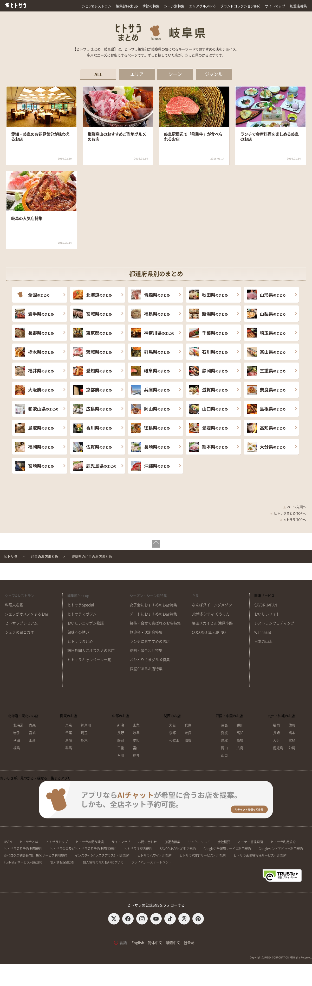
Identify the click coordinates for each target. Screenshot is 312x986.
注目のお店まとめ (44, 556)
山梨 (136, 725)
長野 (120, 732)
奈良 (188, 732)
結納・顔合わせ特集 (146, 650)
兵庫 (188, 725)
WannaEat (262, 632)
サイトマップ (275, 6)
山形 (32, 740)
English (138, 943)
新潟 (120, 725)
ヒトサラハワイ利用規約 (154, 855)
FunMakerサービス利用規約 (23, 862)
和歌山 (174, 740)
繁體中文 (173, 943)
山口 (224, 755)
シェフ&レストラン (96, 6)
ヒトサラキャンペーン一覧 (89, 660)
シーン (175, 74)
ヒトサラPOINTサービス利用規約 (202, 855)
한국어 (189, 943)
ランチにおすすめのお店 (150, 641)
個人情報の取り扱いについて (103, 862)
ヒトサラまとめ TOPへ (288, 513)
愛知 (136, 740)
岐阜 (136, 732)
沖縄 (292, 748)
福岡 (276, 725)
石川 (120, 755)
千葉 (68, 732)
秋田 (16, 740)
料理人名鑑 (14, 605)
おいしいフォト (267, 614)
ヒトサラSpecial (80, 605)
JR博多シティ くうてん (211, 614)
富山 (136, 748)
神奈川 (86, 725)
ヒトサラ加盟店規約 (138, 848)
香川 (240, 725)
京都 (172, 732)
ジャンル (214, 74)
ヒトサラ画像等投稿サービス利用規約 (260, 855)
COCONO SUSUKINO (209, 632)
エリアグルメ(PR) (202, 6)
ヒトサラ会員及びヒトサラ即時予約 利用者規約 (83, 848)
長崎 (276, 732)
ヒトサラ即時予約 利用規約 (23, 848)
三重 (120, 748)
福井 (136, 755)
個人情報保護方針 (62, 862)
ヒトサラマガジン (81, 614)
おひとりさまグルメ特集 (150, 660)
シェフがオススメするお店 (27, 614)
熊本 (292, 732)
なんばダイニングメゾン (212, 605)
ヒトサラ (10, 556)
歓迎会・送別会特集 (146, 632)
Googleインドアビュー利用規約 (281, 848)
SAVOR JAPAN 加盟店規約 (178, 848)
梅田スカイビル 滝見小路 (212, 623)
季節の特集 (150, 6)
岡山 (224, 748)
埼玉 (84, 732)
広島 (240, 748)
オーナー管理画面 (250, 841)
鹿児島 (278, 748)
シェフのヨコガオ (19, 632)
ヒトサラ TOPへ (293, 519)
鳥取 (224, 740)
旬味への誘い (78, 632)
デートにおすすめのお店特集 (153, 614)
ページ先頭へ (294, 507)
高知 (240, 732)
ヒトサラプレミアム (21, 623)
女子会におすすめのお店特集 (153, 605)
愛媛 (224, 732)
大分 (276, 740)
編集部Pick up (127, 6)
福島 (16, 748)
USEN (8, 841)
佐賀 (292, 725)
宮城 (32, 732)
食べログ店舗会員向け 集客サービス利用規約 (35, 855)
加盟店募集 (298, 6)
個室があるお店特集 (146, 669)
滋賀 (188, 740)
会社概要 (224, 841)
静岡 (120, 740)
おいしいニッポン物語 (85, 623)
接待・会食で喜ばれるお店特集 (155, 623)
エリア (137, 74)
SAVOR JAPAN (265, 605)
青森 (32, 725)
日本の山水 (263, 641)
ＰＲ (195, 595)
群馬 (68, 748)
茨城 (68, 740)
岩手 (16, 732)
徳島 (224, 725)
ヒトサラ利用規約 (283, 841)
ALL (98, 74)
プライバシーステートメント (151, 862)
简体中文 (155, 943)
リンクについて (199, 841)
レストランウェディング (274, 623)
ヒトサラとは (29, 841)
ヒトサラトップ (57, 841)
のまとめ (38, 295)
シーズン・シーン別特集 (148, 595)
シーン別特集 (174, 6)
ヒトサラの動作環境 (90, 841)
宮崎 (292, 740)
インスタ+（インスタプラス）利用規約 (102, 855)
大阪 (172, 725)
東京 (68, 725)
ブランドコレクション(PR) (240, 6)
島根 (240, 740)
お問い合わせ (147, 841)
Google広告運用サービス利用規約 (227, 848)
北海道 (18, 725)
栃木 (84, 740)
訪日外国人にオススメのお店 (91, 650)
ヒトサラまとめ (80, 641)
